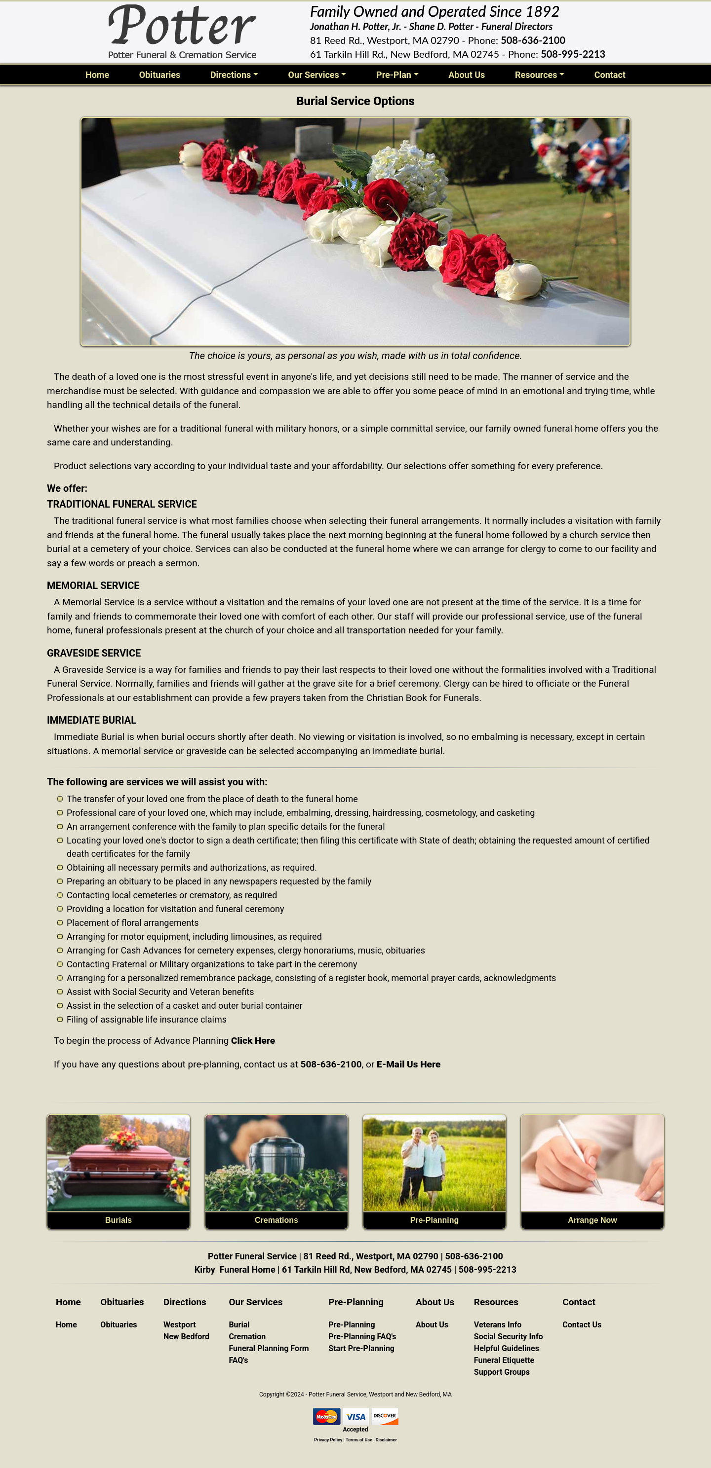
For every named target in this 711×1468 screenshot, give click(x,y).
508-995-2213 (573, 54)
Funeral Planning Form (269, 1348)
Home (99, 74)
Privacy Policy (328, 1439)
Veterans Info (498, 1324)
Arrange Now (592, 1220)
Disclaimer (386, 1439)
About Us (466, 75)
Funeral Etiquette (504, 1360)
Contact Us (581, 1324)
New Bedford (186, 1336)
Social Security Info (508, 1336)
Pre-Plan (393, 75)
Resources (536, 75)
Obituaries (159, 75)
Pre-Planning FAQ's (362, 1336)
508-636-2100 (533, 40)
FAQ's (238, 1360)
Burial (239, 1324)
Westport (179, 1324)
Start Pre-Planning (361, 1348)
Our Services (313, 75)
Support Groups (502, 1372)
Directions (230, 75)
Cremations (276, 1220)
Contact (610, 75)
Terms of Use (359, 1439)
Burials (118, 1220)
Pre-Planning (434, 1220)
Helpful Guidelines (506, 1348)
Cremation (247, 1336)
